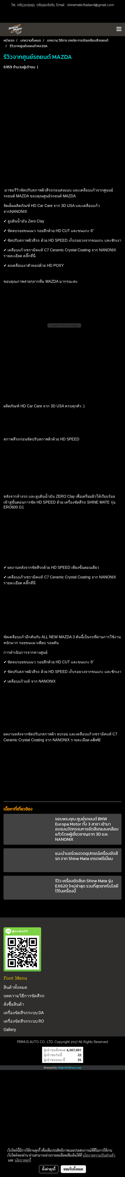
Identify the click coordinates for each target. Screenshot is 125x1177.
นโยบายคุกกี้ (23, 1160)
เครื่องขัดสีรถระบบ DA (24, 1012)
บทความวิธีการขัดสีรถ (24, 995)
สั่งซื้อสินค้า (14, 1004)
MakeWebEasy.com (69, 1067)
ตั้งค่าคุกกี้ (48, 1169)
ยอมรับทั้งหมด (73, 1169)
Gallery (10, 1029)
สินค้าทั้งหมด (15, 987)
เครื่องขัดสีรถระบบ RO (24, 1021)
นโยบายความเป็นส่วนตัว (99, 1155)
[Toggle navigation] (119, 29)
